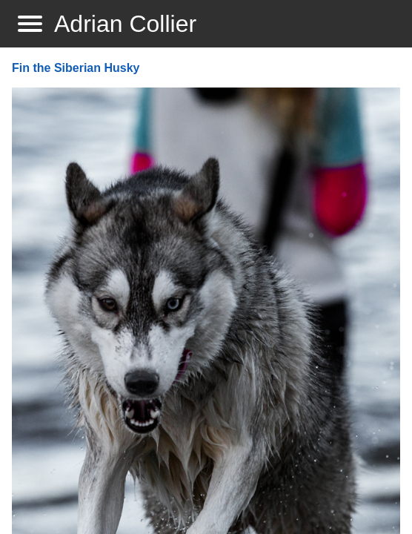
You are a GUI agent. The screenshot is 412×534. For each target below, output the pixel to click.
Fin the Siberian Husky (75, 68)
